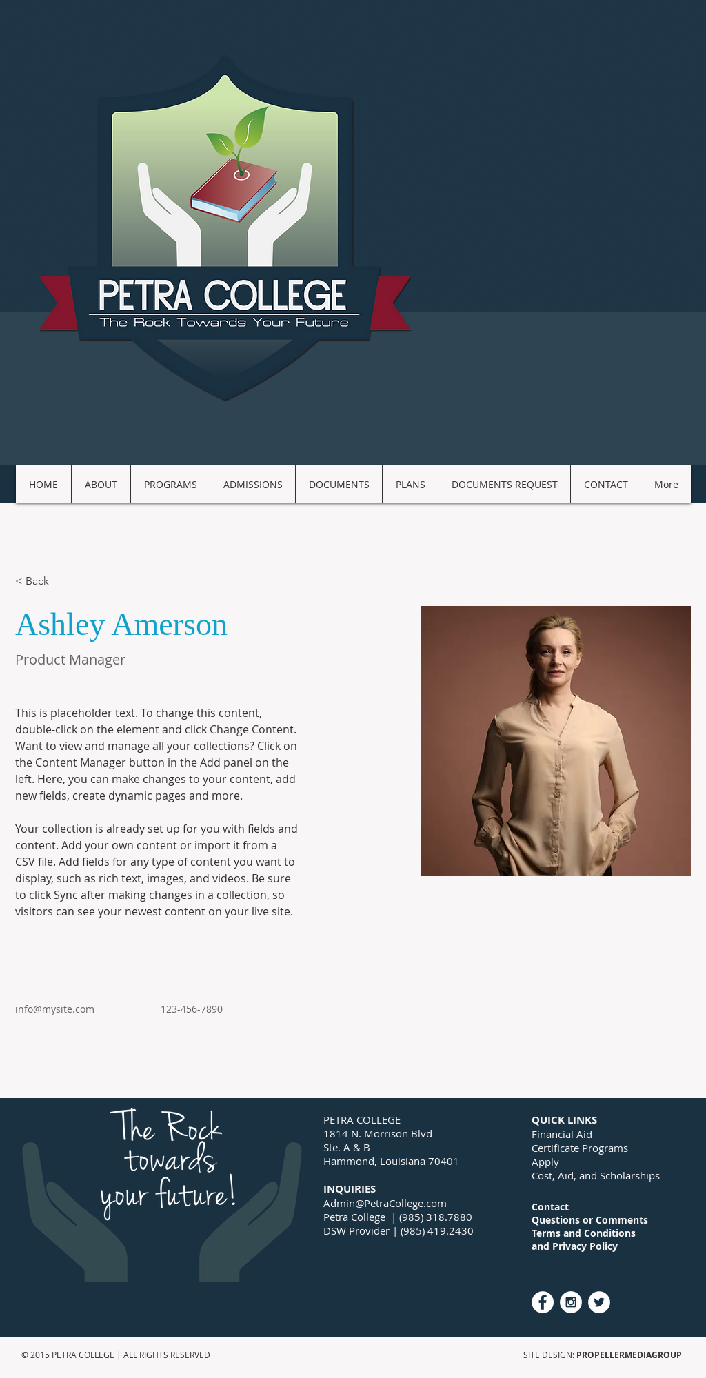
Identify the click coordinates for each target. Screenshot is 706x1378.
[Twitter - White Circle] (599, 1302)
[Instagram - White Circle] (571, 1302)
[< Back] (42, 581)
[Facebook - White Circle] (543, 1302)
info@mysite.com (54, 1008)
